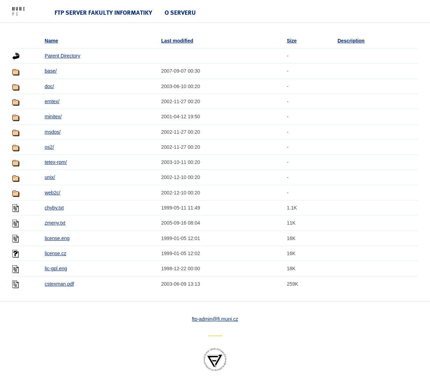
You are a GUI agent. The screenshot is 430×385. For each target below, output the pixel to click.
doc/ (49, 86)
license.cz (55, 253)
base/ (51, 71)
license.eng (57, 238)
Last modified (177, 41)
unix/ (50, 177)
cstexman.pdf (59, 284)
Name (51, 41)
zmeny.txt (55, 223)
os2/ (49, 147)
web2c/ (52, 192)
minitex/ (53, 116)
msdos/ (52, 132)
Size (292, 41)
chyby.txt (54, 208)
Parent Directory (62, 56)
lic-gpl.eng (56, 268)
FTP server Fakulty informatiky (103, 12)
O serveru (180, 12)
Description (351, 41)
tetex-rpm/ (56, 162)
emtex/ (52, 101)
